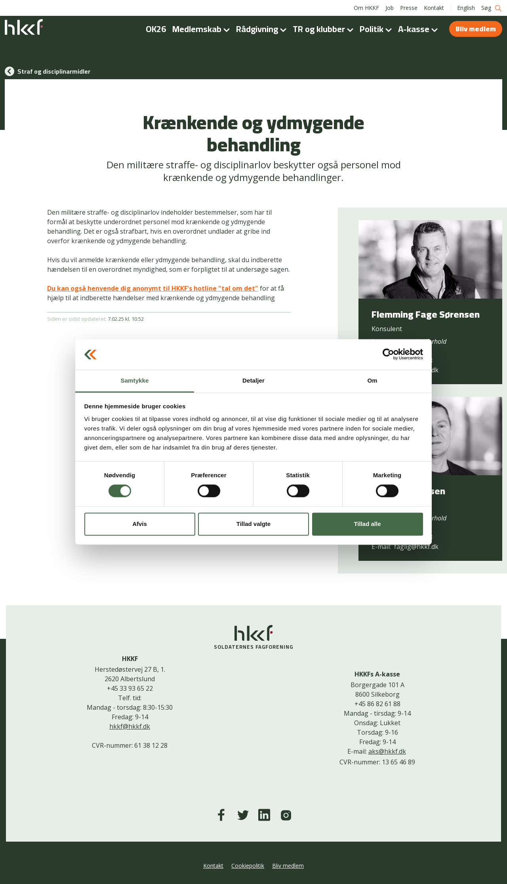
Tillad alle (367, 523)
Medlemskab (202, 29)
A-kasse (419, 29)
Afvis (139, 523)
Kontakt (434, 7)
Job (389, 7)
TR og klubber (324, 29)
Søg (491, 8)
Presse (408, 7)
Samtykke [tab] (135, 380)
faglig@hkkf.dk (416, 546)
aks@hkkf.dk (387, 751)
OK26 (156, 29)
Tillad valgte (253, 523)
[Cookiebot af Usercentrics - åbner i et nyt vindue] (388, 354)
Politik (377, 29)
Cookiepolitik (247, 865)
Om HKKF (366, 7)
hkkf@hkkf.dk (129, 726)
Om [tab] (372, 380)
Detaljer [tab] (253, 380)
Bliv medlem (476, 28)
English (466, 7)
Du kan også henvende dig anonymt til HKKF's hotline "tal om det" (152, 288)
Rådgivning (263, 29)
